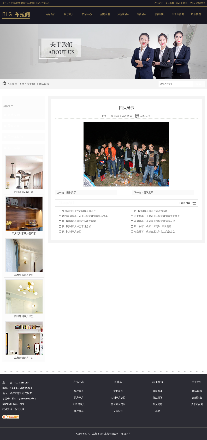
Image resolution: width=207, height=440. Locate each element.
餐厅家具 (69, 14)
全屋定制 (118, 411)
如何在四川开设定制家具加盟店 (79, 211)
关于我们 (32, 83)
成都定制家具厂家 (23, 357)
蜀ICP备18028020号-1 (24, 398)
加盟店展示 (123, 14)
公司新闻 (157, 390)
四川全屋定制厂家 (23, 192)
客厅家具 (79, 411)
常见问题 (157, 404)
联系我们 (196, 14)
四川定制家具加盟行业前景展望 (79, 221)
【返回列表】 (185, 203)
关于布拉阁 (178, 14)
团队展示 (44, 83)
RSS (185, 3)
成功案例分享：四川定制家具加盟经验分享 (85, 216)
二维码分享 (145, 116)
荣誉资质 (14, 126)
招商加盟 (105, 14)
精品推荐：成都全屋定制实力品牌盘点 (154, 231)
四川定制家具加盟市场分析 (76, 226)
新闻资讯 (159, 14)
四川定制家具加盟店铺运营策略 (151, 211)
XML (178, 3)
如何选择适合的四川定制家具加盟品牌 (154, 221)
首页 (21, 83)
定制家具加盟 (118, 397)
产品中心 (87, 14)
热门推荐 (14, 148)
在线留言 (159, 3)
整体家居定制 (118, 404)
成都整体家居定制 (23, 274)
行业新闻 (157, 397)
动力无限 (19, 409)
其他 (157, 411)
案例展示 (141, 14)
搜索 (199, 84)
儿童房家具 (79, 404)
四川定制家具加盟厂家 (24, 233)
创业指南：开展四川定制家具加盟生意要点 (157, 216)
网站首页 (50, 14)
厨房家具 (79, 397)
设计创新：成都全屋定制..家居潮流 (152, 226)
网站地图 (169, 3)
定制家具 (118, 390)
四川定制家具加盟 (23, 316)
